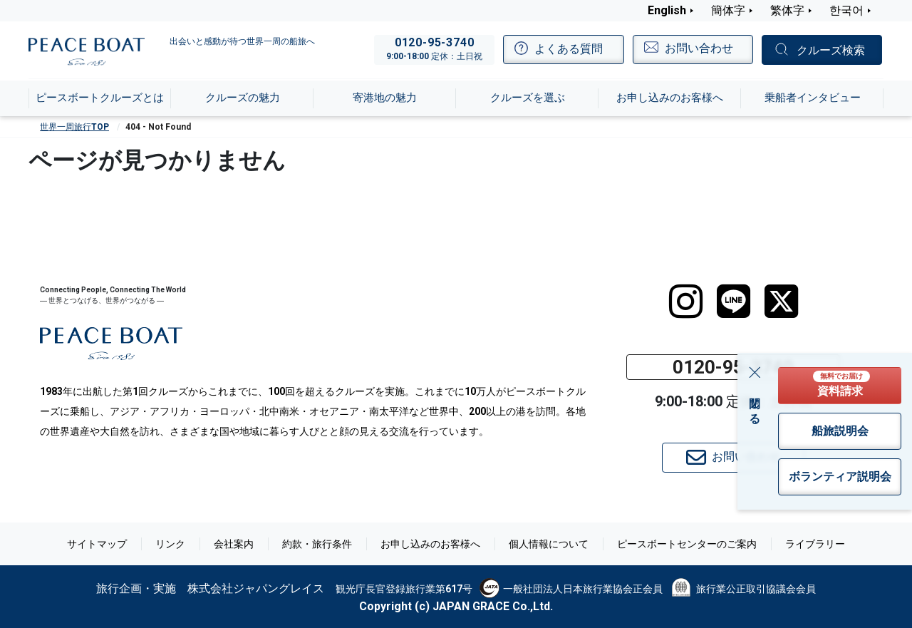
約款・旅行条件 (317, 544)
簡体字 (728, 10)
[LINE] (733, 301)
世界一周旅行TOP (74, 127)
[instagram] (686, 301)
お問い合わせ (733, 458)
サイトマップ (97, 544)
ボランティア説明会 (840, 476)
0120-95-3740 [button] (733, 367)
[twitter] (781, 301)
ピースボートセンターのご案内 (687, 544)
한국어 (846, 10)
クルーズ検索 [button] (831, 50)
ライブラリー (815, 544)
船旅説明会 (840, 431)
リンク (170, 544)
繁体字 (787, 10)
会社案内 (234, 544)
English (667, 10)
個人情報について (549, 544)
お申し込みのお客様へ (430, 544)
